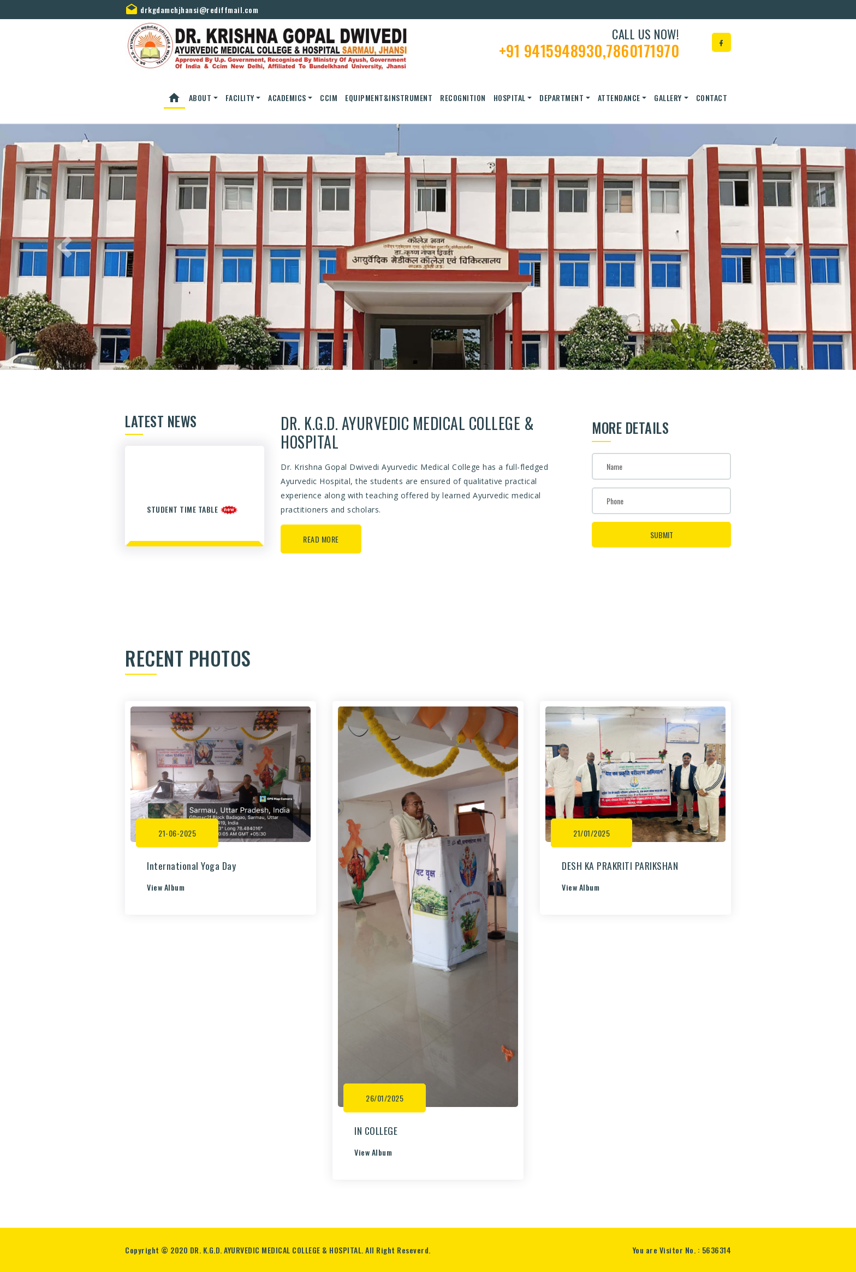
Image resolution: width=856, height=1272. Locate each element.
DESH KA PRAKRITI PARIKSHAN (620, 865)
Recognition (463, 97)
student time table (183, 513)
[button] (64, 247)
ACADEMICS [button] (287, 97)
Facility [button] (239, 97)
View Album (166, 887)
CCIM (328, 97)
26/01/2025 (384, 1098)
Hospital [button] (510, 97)
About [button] (200, 97)
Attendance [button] (619, 97)
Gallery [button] (668, 97)
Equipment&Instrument (388, 97)
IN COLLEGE (375, 1130)
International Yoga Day (191, 865)
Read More (321, 539)
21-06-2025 (177, 833)
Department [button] (561, 97)
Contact (712, 97)
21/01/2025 (591, 833)
